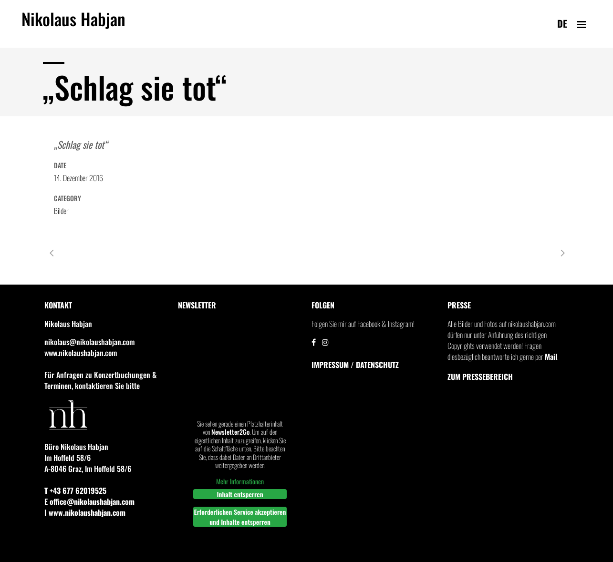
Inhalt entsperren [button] (240, 494)
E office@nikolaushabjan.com (89, 501)
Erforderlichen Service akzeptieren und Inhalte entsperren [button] (240, 517)
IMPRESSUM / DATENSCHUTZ (355, 364)
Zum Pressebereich (480, 376)
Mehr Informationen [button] (240, 481)
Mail (551, 356)
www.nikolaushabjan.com (80, 352)
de (562, 23)
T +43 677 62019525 (75, 490)
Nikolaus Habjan (73, 24)
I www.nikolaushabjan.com (84, 512)
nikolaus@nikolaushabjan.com (89, 341)
